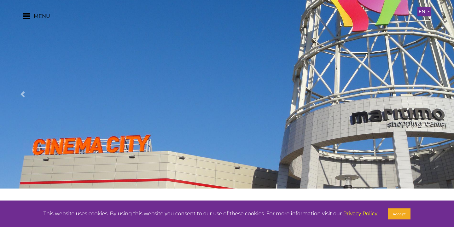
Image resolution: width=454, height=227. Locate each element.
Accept (399, 214)
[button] (22, 94)
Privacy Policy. (360, 214)
